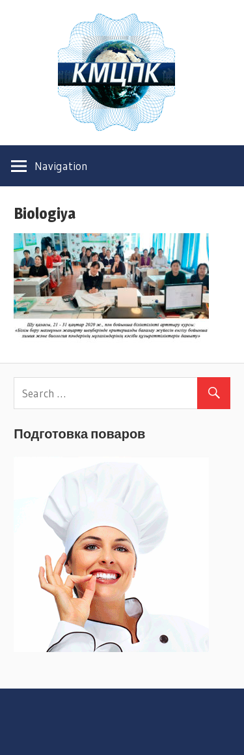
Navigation (61, 166)
